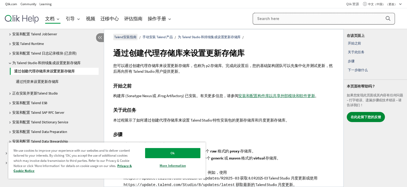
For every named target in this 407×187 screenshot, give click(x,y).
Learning (45, 4)
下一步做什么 (358, 70)
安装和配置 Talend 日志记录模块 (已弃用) (44, 53)
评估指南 (133, 19)
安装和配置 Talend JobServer (34, 34)
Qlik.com (11, 4)
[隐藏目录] (100, 37)
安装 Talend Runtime (28, 43)
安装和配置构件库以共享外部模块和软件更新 (276, 95)
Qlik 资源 (352, 4)
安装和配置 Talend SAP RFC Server (38, 112)
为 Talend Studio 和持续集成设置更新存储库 (46, 63)
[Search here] (324, 18)
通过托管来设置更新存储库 (37, 81)
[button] (388, 18)
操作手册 (157, 19)
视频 (90, 19)
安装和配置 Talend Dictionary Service (40, 122)
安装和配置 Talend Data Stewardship (40, 141)
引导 (70, 19)
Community (28, 4)
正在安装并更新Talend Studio (35, 93)
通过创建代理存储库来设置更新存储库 (44, 71)
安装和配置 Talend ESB (29, 103)
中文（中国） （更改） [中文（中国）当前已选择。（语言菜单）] (383, 4)
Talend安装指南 (125, 37)
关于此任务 (356, 52)
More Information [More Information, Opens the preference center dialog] (173, 165)
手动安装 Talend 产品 (158, 37)
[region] (107, 160)
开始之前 (354, 43)
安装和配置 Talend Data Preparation (39, 131)
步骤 (351, 61)
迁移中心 (109, 19)
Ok (173, 153)
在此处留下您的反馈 (366, 117)
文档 (50, 19)
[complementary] (375, 108)
